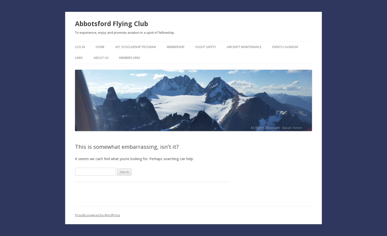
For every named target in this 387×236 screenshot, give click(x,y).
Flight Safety (205, 47)
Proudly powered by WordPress (97, 215)
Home (100, 47)
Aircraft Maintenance (244, 47)
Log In (80, 47)
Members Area (129, 58)
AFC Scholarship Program (135, 47)
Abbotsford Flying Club (111, 23)
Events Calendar (285, 47)
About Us (101, 58)
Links (79, 58)
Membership (176, 47)
